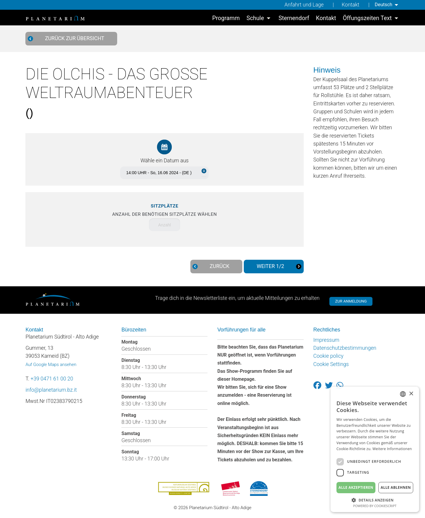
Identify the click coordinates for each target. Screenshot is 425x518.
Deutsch (382, 5)
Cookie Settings (331, 364)
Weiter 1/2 (276, 266)
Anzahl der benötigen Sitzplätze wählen (164, 210)
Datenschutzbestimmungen (344, 348)
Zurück (213, 266)
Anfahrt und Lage (302, 5)
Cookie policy (328, 356)
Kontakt (348, 5)
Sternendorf (294, 19)
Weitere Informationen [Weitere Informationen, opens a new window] (392, 448)
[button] (374, 499)
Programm (226, 19)
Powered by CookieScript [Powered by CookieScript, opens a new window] (375, 506)
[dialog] (375, 449)
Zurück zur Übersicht (68, 38)
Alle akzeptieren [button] (356, 487)
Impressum (326, 340)
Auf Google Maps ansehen (50, 364)
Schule (255, 19)
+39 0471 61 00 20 (52, 379)
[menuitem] (386, 5)
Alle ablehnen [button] (396, 487)
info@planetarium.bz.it (51, 390)
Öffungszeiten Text (367, 19)
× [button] (411, 394)
